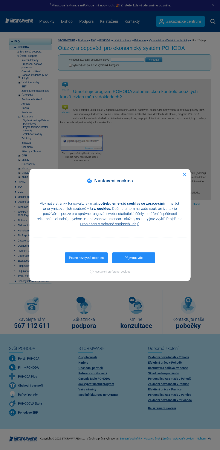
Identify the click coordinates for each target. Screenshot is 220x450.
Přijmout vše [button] (134, 258)
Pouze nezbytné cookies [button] (86, 258)
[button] (110, 271)
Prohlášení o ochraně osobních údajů (109, 224)
